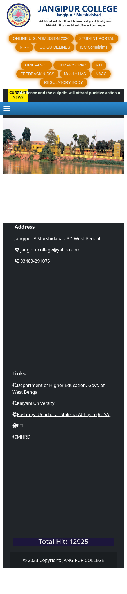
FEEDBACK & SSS (38, 74)
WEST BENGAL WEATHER (63, 512)
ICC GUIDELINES (54, 47)
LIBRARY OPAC (72, 65)
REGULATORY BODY (63, 82)
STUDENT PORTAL (96, 38)
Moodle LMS (75, 74)
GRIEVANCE (36, 65)
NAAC (101, 74)
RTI (99, 65)
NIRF (24, 47)
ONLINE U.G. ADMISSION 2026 (41, 38)
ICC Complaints (93, 47)
